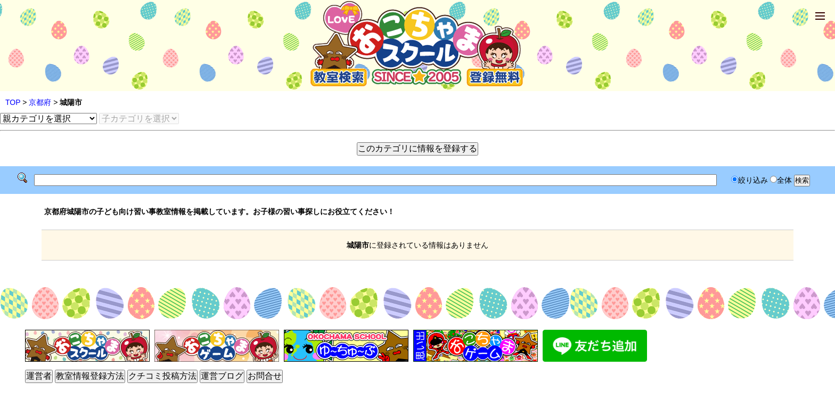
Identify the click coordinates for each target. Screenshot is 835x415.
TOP (12, 102)
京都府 (40, 102)
